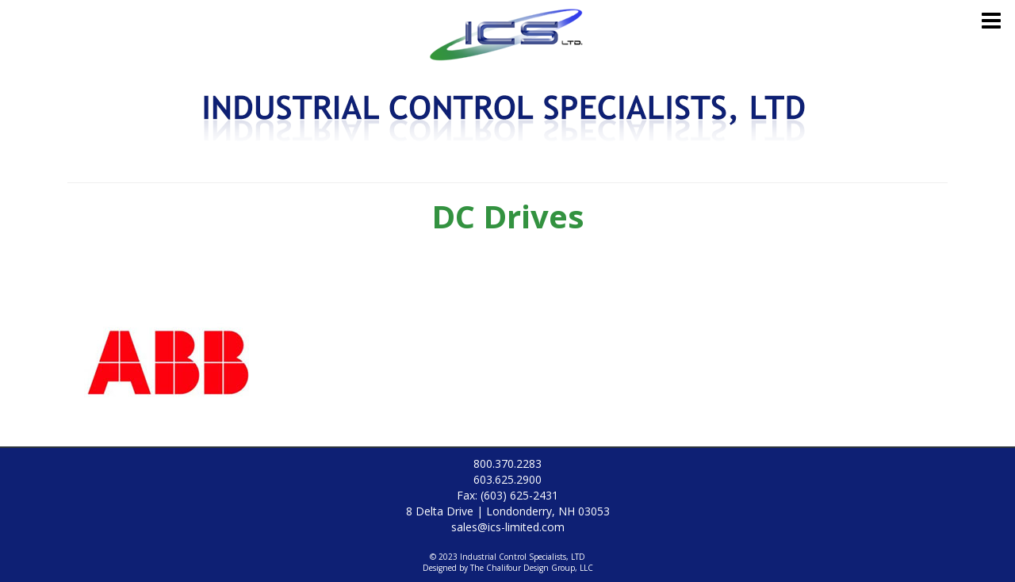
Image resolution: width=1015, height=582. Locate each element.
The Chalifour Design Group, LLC (531, 567)
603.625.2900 (507, 479)
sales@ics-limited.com (508, 526)
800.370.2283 (507, 463)
